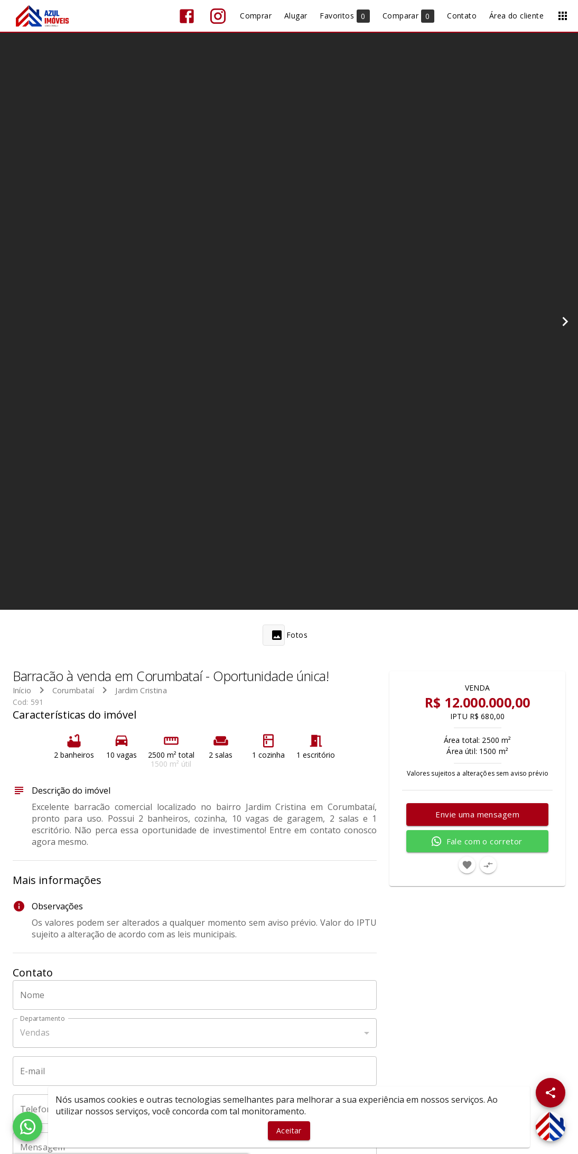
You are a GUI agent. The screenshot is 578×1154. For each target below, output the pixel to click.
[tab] (289, 635)
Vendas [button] (35, 1032)
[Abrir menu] (562, 16)
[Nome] (195, 995)
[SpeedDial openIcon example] (550, 1093)
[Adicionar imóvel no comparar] (488, 865)
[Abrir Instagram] (218, 16)
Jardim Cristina (140, 690)
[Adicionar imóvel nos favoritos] (467, 865)
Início (22, 690)
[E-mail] (195, 1071)
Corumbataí (73, 690)
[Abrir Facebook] (187, 16)
